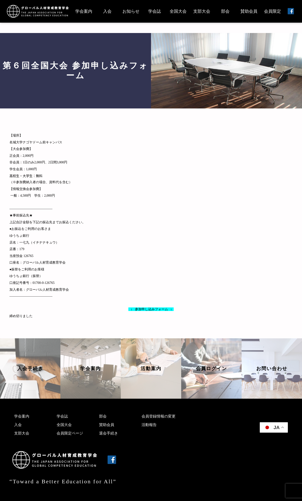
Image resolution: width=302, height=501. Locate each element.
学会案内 (83, 11)
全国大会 (178, 11)
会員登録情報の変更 (159, 416)
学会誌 (154, 11)
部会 (225, 11)
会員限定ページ (70, 433)
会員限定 (272, 11)
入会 (107, 11)
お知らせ (130, 11)
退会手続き (108, 433)
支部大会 (201, 11)
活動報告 (149, 425)
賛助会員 (248, 11)
